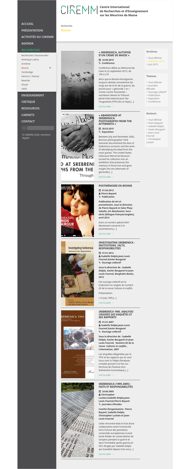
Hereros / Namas (30, 76)
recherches (30, 50)
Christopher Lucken (153, 140)
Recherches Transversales (34, 55)
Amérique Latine (30, 59)
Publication (154, 95)
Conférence (154, 101)
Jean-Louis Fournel (152, 134)
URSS (24, 88)
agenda (27, 43)
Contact (28, 121)
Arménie (25, 63)
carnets (27, 115)
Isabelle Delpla (156, 126)
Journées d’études (152, 87)
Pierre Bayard (155, 122)
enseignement (32, 95)
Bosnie (36, 67)
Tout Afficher (155, 57)
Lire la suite (105, 106)
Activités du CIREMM (37, 37)
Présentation (32, 30)
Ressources (30, 108)
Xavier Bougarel (156, 129)
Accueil (27, 24)
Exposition (153, 98)
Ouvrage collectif (157, 91)
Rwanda (25, 80)
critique (28, 102)
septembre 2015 (156, 61)
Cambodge (27, 72)
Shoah (24, 84)
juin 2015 (153, 64)
